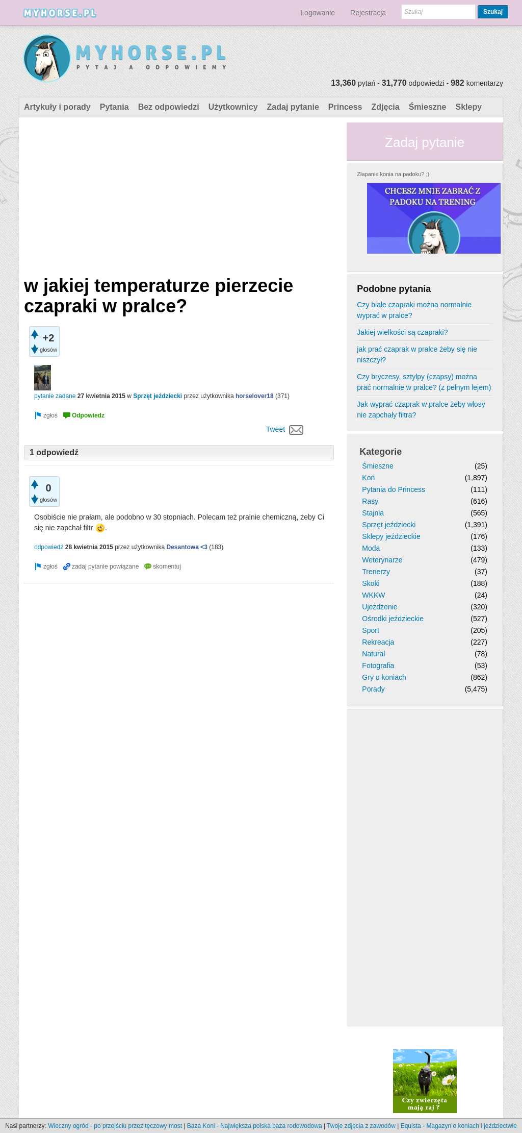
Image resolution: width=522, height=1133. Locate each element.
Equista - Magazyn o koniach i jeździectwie (459, 1125)
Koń (368, 478)
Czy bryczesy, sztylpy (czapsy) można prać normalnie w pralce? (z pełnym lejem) (424, 382)
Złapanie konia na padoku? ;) (393, 174)
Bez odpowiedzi (168, 107)
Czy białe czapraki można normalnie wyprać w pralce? (414, 310)
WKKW (373, 595)
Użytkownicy (233, 107)
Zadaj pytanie (293, 107)
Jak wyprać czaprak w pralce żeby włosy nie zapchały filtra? (421, 409)
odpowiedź (48, 547)
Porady (373, 689)
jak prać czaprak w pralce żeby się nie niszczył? (417, 354)
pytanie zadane (54, 396)
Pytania (114, 107)
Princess (345, 107)
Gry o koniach (384, 677)
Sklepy (468, 107)
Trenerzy (376, 572)
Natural (373, 654)
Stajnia (373, 513)
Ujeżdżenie (379, 607)
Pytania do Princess (393, 489)
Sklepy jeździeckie (391, 536)
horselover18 (255, 396)
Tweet (275, 429)
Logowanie (317, 13)
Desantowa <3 (187, 547)
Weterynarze (382, 560)
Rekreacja (378, 642)
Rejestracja (368, 13)
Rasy (370, 501)
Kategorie (380, 452)
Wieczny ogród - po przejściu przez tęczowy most (115, 1125)
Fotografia (378, 665)
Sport (370, 630)
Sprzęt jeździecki (157, 396)
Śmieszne (428, 107)
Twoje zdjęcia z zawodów (361, 1125)
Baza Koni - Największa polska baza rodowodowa (254, 1125)
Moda (371, 548)
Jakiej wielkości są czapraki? (402, 332)
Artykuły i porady (57, 107)
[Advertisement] (179, 193)
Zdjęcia (386, 107)
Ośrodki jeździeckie (393, 618)
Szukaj (493, 11)
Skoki (370, 583)
